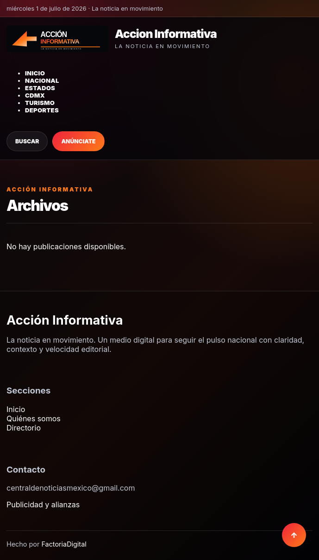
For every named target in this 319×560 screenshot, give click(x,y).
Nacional (42, 80)
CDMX (35, 95)
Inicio (35, 73)
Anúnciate (78, 141)
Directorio (23, 427)
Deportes (42, 110)
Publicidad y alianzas (43, 504)
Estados (40, 88)
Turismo (40, 102)
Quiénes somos (33, 418)
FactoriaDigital (63, 544)
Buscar (27, 141)
